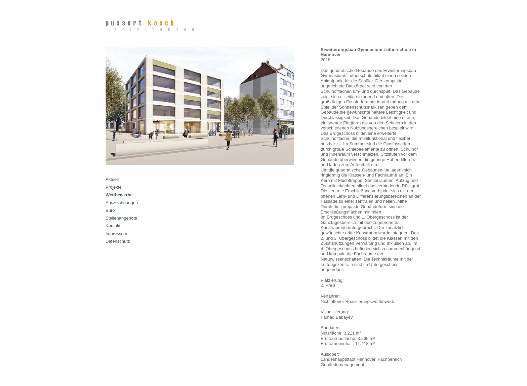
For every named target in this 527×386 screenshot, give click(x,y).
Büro (110, 210)
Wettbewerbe (119, 194)
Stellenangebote (121, 218)
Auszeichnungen (122, 202)
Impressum (116, 233)
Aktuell (112, 179)
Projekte (114, 187)
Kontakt (113, 225)
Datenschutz (118, 241)
